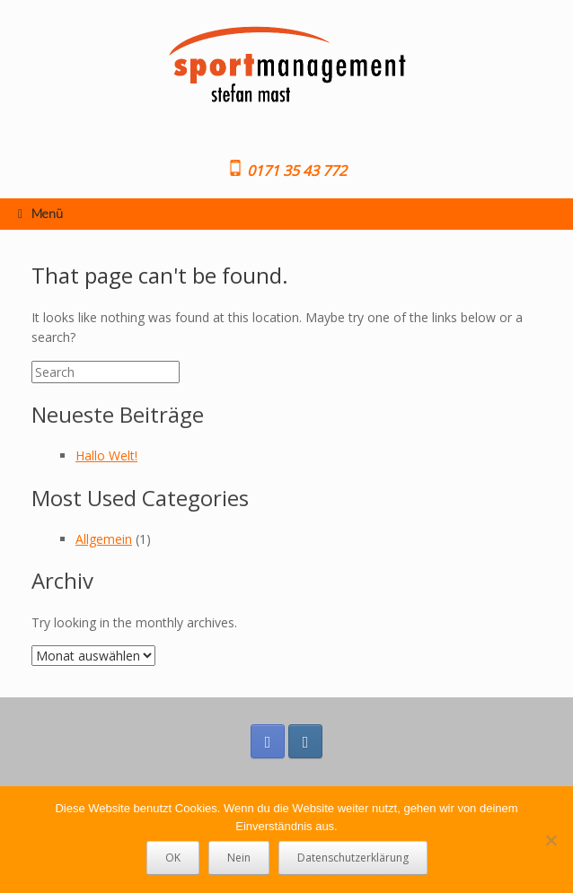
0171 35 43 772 (295, 170)
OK (173, 857)
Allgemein (103, 538)
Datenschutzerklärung (353, 857)
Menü (40, 213)
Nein (239, 857)
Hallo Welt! (106, 455)
